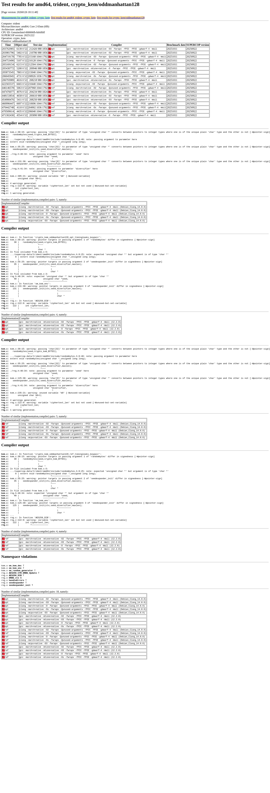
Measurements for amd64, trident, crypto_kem (25, 17)
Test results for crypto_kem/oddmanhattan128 (120, 17)
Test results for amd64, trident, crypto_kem (73, 17)
